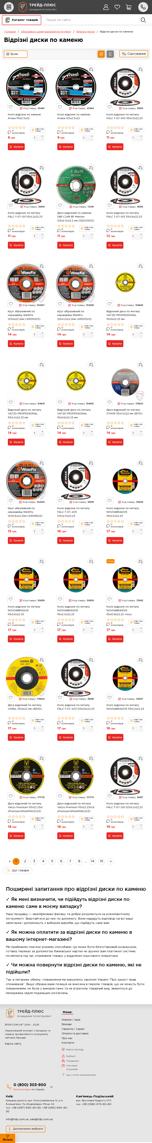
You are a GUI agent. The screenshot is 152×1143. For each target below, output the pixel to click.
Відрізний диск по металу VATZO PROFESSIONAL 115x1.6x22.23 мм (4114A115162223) (74, 414)
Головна (10, 32)
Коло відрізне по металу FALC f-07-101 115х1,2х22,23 (25, 215)
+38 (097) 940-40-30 (26, 1109)
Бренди (67, 1025)
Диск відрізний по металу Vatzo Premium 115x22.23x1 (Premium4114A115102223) (25, 808)
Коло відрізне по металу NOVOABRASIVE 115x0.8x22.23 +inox (122, 611)
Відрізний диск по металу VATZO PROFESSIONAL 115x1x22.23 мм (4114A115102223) (123, 316)
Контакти (68, 1044)
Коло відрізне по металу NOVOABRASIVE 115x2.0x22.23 (73, 611)
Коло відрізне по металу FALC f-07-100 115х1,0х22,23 (124, 117)
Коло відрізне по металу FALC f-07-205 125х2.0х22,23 (73, 513)
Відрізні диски (85, 32)
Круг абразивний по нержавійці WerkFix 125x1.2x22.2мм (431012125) (74, 315)
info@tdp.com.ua (17, 1120)
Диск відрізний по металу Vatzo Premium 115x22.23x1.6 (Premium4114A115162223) (75, 808)
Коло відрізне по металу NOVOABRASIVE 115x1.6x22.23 (24, 611)
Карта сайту (13, 1045)
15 (101, 862)
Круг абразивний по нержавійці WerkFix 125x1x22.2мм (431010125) (24, 315)
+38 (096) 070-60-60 (96, 1105)
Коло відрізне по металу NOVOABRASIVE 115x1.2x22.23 (125, 708)
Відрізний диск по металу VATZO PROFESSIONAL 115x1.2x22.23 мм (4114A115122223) (24, 414)
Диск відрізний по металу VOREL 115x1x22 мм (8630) (25, 708)
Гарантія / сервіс (73, 1030)
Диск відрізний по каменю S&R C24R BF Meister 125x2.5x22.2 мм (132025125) (75, 217)
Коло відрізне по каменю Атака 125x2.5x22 (73, 117)
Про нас (67, 1039)
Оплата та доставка (75, 1034)
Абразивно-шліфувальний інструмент (46, 32)
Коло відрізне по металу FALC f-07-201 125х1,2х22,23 (124, 806)
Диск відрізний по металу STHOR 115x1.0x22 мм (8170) (124, 412)
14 (92, 862)
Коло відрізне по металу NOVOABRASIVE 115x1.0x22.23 (122, 513)
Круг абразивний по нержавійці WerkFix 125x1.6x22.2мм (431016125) (25, 513)
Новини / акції (71, 1021)
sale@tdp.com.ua (41, 1120)
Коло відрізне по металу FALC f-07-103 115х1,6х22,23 (124, 215)
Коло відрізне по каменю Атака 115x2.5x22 (24, 117)
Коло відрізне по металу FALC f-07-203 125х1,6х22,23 (75, 708)
